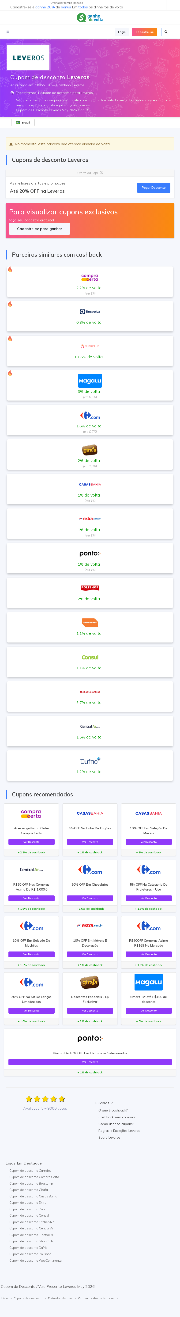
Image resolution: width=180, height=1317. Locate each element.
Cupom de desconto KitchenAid (31, 1222)
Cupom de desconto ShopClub (31, 1241)
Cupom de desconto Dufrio (28, 1248)
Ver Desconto (31, 842)
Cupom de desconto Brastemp (31, 1183)
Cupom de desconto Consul (29, 1215)
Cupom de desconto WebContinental (35, 1260)
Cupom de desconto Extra (27, 1202)
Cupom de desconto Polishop (30, 1254)
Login (122, 32)
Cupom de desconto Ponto (28, 1209)
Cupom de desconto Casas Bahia (33, 1196)
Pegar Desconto (154, 187)
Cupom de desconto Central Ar (31, 1228)
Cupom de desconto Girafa (28, 1190)
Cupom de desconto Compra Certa (34, 1177)
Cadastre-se (144, 32)
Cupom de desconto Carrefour (31, 1170)
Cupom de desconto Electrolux (31, 1235)
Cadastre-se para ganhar (39, 228)
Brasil (23, 122)
